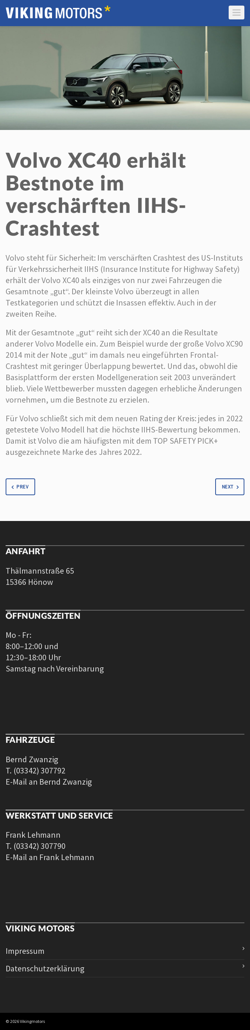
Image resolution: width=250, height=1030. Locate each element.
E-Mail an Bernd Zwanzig (49, 781)
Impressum (25, 951)
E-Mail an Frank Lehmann (50, 857)
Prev (18, 487)
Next (231, 487)
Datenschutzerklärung (45, 968)
